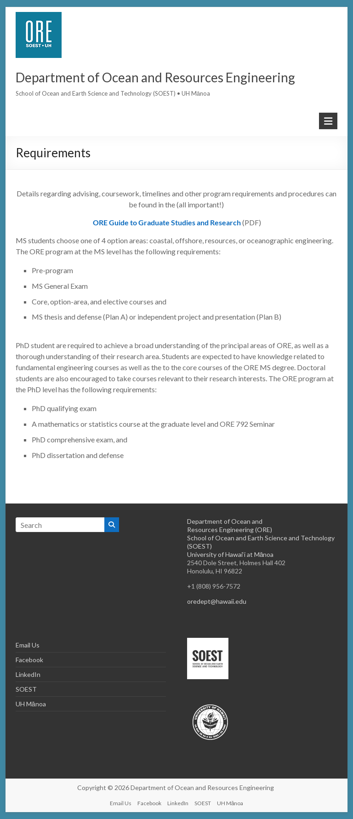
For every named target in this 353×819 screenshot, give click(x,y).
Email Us (28, 645)
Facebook (29, 660)
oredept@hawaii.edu (216, 601)
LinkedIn (28, 674)
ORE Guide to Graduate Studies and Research (167, 222)
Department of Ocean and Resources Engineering (155, 77)
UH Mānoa (31, 704)
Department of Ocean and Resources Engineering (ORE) (229, 525)
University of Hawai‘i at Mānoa (230, 554)
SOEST (26, 689)
